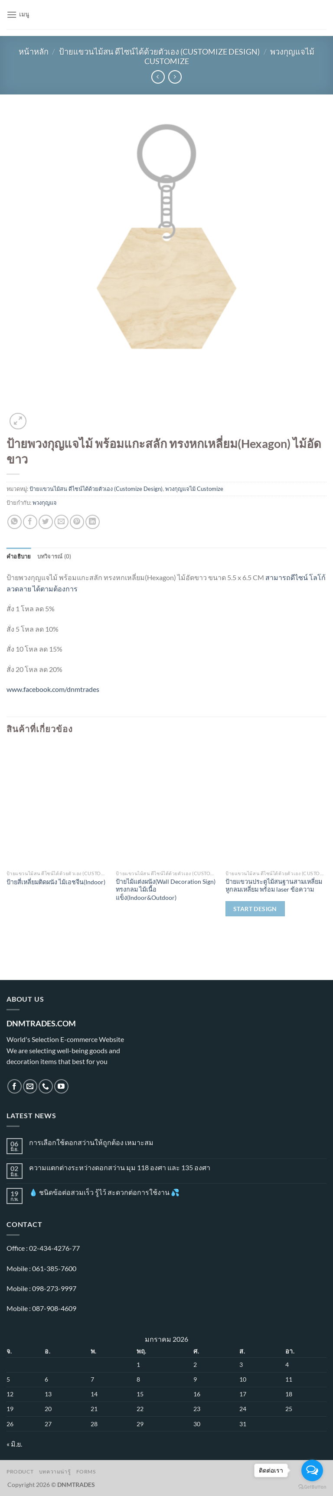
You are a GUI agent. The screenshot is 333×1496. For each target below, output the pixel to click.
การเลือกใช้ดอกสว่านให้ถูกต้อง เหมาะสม (91, 1142)
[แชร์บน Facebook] (30, 522)
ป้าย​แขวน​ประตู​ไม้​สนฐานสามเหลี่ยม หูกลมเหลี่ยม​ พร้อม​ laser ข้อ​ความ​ (273, 885)
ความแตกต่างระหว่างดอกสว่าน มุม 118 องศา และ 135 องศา (119, 1167)
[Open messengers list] (312, 1470)
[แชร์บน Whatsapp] (14, 522)
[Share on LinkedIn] (92, 522)
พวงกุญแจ (45, 502)
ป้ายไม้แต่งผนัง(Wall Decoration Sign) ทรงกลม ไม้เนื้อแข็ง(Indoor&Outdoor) (165, 889)
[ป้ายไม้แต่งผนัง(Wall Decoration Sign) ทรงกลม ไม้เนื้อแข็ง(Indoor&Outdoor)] (166, 805)
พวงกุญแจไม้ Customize (194, 488)
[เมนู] (18, 14)
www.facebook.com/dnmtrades (53, 689)
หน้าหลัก (34, 51)
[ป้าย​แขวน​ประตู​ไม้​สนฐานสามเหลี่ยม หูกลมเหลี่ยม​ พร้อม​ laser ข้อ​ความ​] (275, 805)
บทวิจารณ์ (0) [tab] (54, 556)
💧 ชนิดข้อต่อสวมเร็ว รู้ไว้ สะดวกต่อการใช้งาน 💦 (104, 1192)
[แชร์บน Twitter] (46, 522)
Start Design (255, 908)
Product (20, 1471)
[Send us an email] (30, 1086)
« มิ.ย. (14, 1444)
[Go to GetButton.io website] (312, 1487)
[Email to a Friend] (61, 522)
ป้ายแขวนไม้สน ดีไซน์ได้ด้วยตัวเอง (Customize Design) (159, 51)
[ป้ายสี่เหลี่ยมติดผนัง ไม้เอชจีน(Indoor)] (57, 805)
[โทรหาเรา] (46, 1086)
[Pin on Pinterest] (77, 522)
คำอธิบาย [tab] (19, 556)
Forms (86, 1471)
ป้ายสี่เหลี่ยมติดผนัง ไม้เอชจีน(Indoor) (56, 882)
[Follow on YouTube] (61, 1086)
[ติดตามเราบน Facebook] (14, 1086)
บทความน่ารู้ (55, 1471)
